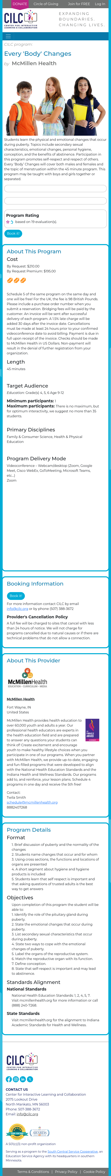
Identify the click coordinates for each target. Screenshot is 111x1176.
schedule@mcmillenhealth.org (32, 802)
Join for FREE (79, 4)
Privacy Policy (66, 1172)
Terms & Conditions (33, 1172)
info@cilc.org (17, 609)
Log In (100, 4)
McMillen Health (34, 63)
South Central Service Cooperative (72, 1151)
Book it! (13, 233)
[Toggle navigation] (8, 36)
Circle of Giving (46, 4)
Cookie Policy (94, 1172)
